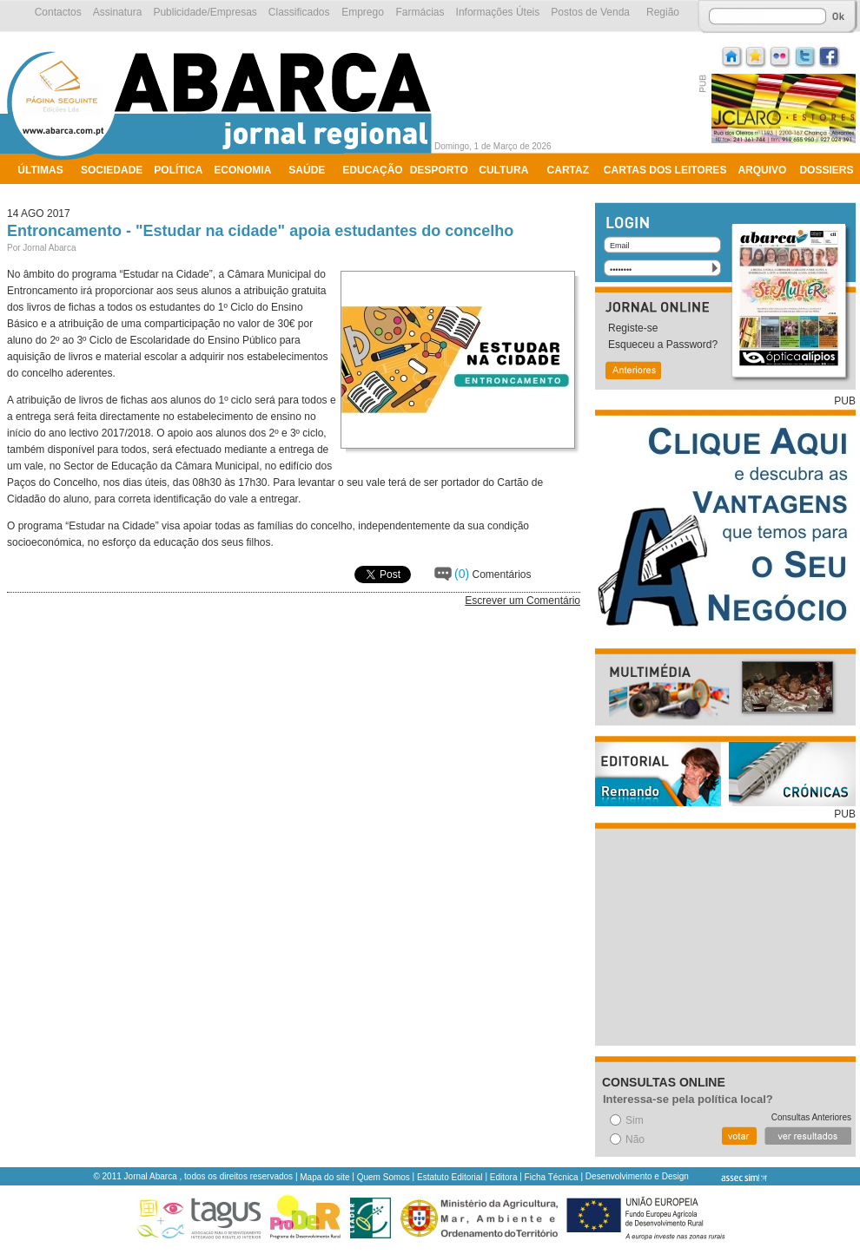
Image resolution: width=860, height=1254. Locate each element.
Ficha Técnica (552, 1177)
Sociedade (111, 170)
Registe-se (633, 328)
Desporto (439, 170)
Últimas (40, 170)
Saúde (306, 170)
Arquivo (762, 170)
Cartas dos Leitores (665, 170)
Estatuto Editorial (450, 1177)
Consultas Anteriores (811, 1117)
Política (178, 170)
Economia (242, 170)
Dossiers (826, 170)
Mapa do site (324, 1177)
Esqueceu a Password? (663, 344)
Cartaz (568, 170)
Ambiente (45, 193)
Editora (504, 1177)
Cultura (503, 170)
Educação (372, 170)
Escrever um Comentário (522, 600)
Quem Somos (383, 1177)
